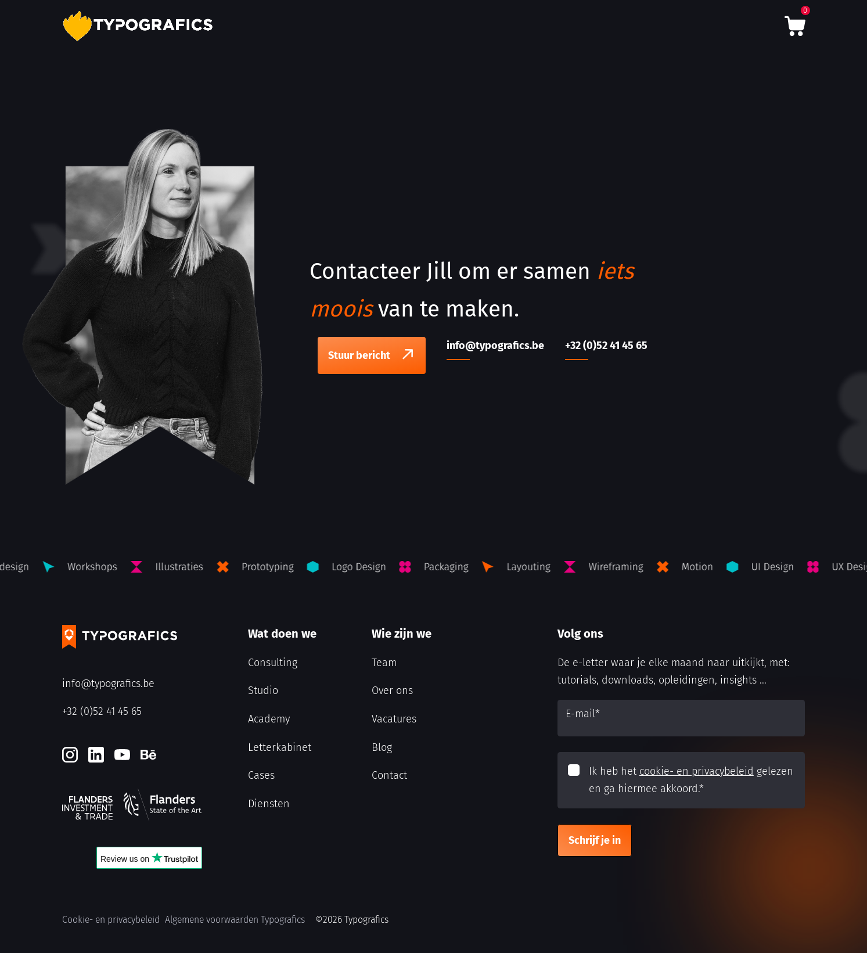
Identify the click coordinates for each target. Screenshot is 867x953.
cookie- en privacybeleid (696, 771)
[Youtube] (122, 755)
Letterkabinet (279, 747)
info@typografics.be (108, 683)
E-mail (583, 713)
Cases (261, 775)
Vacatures (394, 719)
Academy (269, 719)
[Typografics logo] (140, 26)
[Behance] (148, 755)
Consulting (272, 662)
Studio (263, 690)
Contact (389, 775)
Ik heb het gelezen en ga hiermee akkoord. (691, 780)
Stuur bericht (359, 355)
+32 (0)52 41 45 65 (102, 711)
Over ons (392, 690)
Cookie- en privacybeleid (111, 919)
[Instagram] (70, 755)
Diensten (269, 803)
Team (384, 662)
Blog (382, 747)
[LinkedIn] (96, 755)
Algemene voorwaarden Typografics (235, 919)
